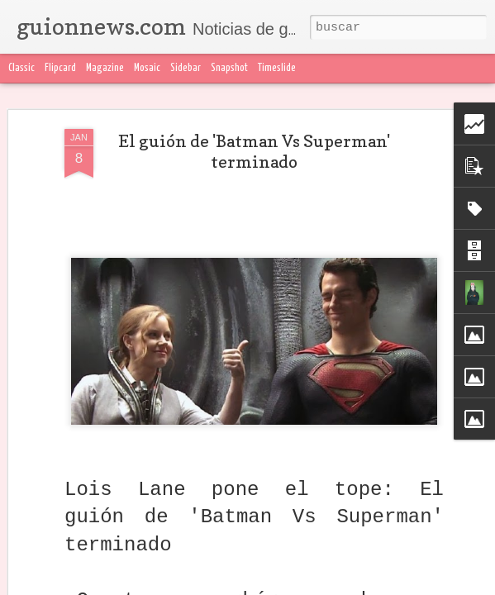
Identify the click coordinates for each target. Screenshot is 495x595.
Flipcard (60, 68)
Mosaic (147, 68)
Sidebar (185, 68)
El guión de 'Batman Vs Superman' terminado (254, 151)
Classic (21, 68)
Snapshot (229, 68)
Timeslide (277, 68)
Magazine (105, 68)
